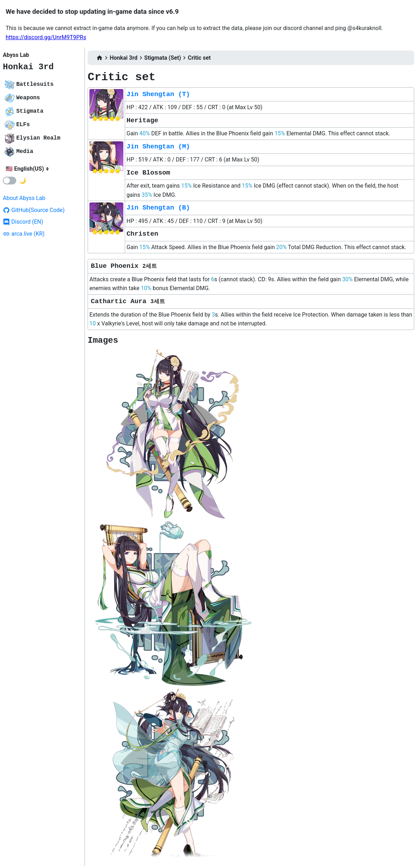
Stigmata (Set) (162, 57)
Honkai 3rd (28, 67)
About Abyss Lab (24, 198)
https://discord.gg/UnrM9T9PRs (46, 37)
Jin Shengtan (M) (158, 147)
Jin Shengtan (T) (158, 94)
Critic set (199, 57)
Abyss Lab (16, 55)
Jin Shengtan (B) (158, 208)
